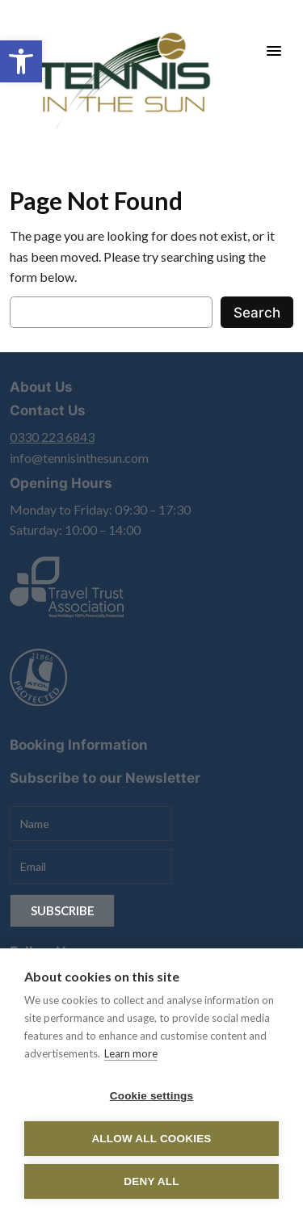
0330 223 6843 (52, 436)
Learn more (131, 1053)
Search (257, 313)
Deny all (151, 1181)
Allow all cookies (151, 1139)
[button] (21, 61)
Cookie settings (152, 1096)
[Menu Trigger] (273, 50)
